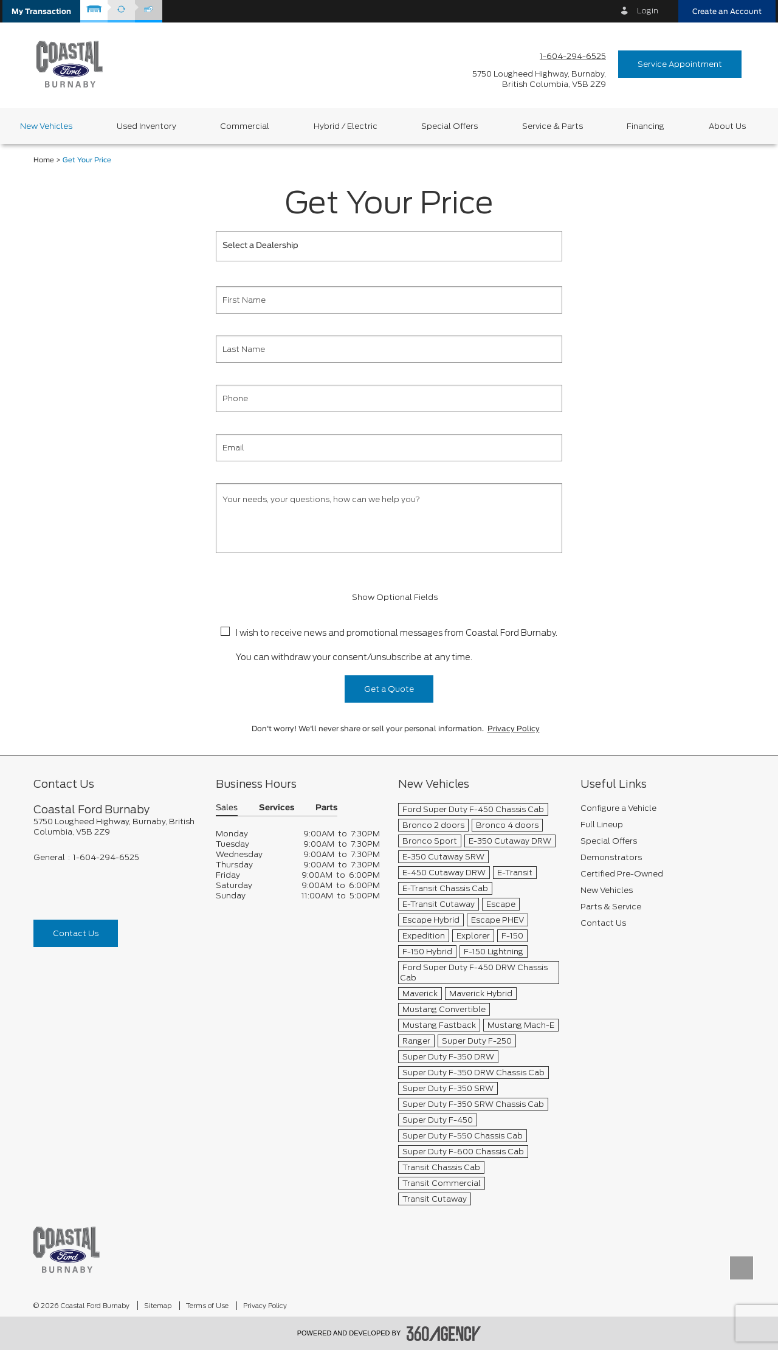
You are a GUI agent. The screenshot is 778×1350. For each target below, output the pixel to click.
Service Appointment (680, 64)
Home (43, 160)
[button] (41, 11)
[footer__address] (115, 826)
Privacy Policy (513, 728)
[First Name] (389, 300)
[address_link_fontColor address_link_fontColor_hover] (539, 79)
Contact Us (75, 933)
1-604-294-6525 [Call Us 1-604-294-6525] (573, 56)
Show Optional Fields (389, 597)
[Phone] (389, 398)
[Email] (389, 447)
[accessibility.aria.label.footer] (444, 1333)
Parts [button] (326, 808)
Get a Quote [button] (389, 689)
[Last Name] (389, 349)
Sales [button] (227, 808)
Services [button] (276, 808)
